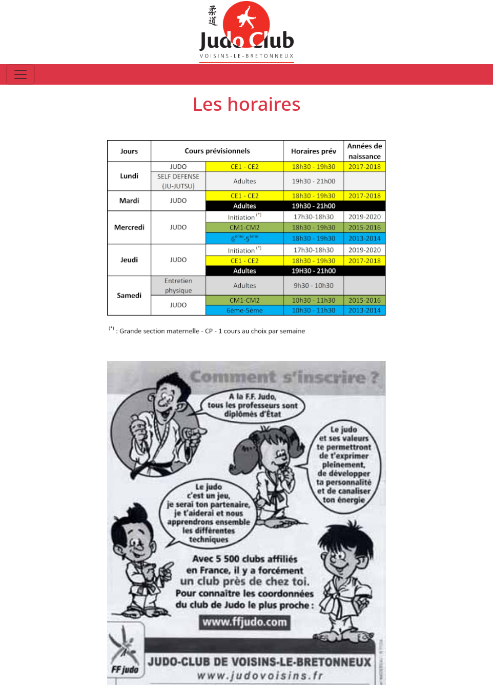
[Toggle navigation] (20, 74)
